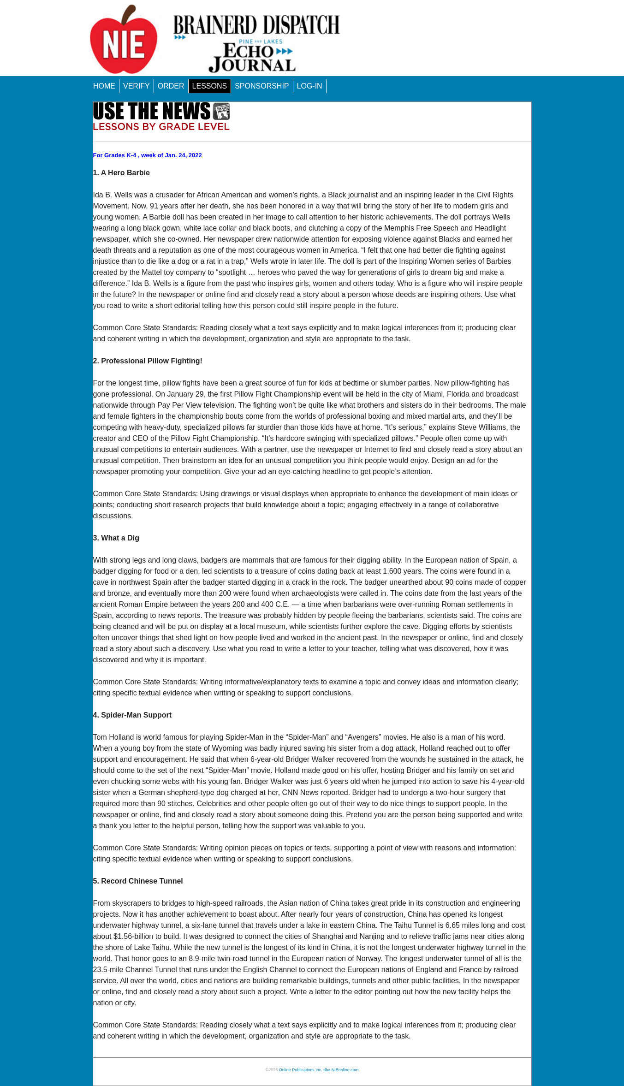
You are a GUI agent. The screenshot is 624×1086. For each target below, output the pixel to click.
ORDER (171, 86)
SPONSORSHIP (262, 86)
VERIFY (136, 86)
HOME (104, 86)
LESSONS (209, 86)
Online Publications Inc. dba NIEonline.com (319, 1070)
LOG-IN (309, 86)
